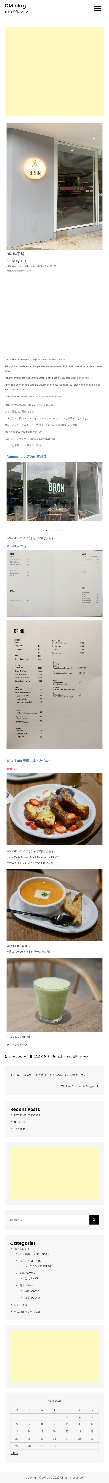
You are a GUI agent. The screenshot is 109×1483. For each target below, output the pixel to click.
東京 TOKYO (32, 1298)
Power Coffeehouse (27, 1115)
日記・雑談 (20, 1305)
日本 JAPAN (26, 1285)
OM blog (15, 5)
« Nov (14, 1453)
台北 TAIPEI (64, 1056)
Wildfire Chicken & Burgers (78, 1086)
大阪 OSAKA (32, 1291)
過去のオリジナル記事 (27, 1312)
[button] (46, 530)
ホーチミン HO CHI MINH (39, 1266)
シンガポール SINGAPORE (34, 1254)
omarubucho (17, 1056)
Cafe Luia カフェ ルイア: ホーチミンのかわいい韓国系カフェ (49, 1075)
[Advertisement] (54, 71)
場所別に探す (22, 1249)
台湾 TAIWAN (80, 1056)
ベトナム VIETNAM (30, 1261)
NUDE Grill (20, 1122)
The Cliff (19, 1129)
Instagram (17, 260)
